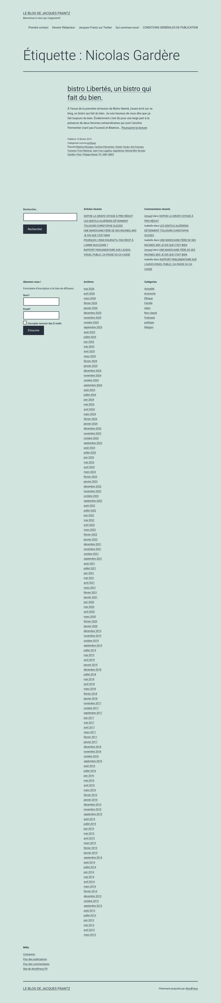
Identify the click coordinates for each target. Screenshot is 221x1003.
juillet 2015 (90, 823)
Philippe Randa (90, 154)
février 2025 (90, 361)
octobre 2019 (91, 640)
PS (100, 154)
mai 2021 (89, 577)
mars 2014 (90, 886)
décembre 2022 (92, 486)
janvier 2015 (91, 852)
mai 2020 (89, 606)
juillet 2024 (90, 394)
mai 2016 (89, 780)
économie (149, 293)
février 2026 (90, 303)
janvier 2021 (91, 597)
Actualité (149, 288)
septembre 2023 (93, 443)
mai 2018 (89, 679)
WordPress (192, 988)
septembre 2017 (93, 712)
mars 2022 (90, 529)
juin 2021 (89, 573)
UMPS (111, 154)
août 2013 (89, 910)
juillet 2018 (90, 674)
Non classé (150, 312)
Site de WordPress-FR (35, 968)
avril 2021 (89, 582)
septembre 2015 (93, 814)
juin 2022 (89, 515)
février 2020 (90, 621)
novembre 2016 (92, 751)
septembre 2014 (93, 857)
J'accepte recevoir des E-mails (42, 323)
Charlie (118, 147)
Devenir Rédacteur (63, 27)
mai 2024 (89, 404)
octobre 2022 (91, 496)
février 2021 (90, 592)
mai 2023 (89, 462)
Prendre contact (38, 27)
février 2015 (90, 847)
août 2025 (89, 332)
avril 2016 (89, 785)
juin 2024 (89, 399)
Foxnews (72, 150)
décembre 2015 (92, 804)
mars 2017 (90, 732)
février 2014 (90, 891)
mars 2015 (90, 843)
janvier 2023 (91, 481)
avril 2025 (89, 351)
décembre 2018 (92, 669)
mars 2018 (90, 688)
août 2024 (89, 389)
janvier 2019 (91, 664)
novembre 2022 (92, 491)
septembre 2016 (93, 761)
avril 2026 (89, 293)
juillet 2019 (90, 650)
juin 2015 (89, 828)
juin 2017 (89, 717)
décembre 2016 (92, 746)
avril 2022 (89, 524)
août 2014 (89, 862)
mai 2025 (89, 346)
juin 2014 (89, 872)
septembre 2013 (93, 905)
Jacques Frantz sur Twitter (95, 27)
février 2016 (90, 794)
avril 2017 (89, 727)
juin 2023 (89, 457)
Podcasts (149, 317)
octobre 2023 (91, 438)
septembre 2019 (93, 645)
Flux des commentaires (36, 964)
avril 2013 (89, 929)
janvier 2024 (91, 423)
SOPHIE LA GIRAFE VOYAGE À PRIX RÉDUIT (108, 215)
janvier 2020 (91, 626)
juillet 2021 (90, 568)
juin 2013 (89, 920)
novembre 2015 (92, 809)
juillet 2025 (90, 336)
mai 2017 (89, 722)
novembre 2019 (92, 635)
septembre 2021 (93, 558)
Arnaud (148, 215)
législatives (118, 150)
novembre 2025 (92, 317)
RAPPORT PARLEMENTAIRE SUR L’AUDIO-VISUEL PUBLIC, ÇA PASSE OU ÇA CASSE (170, 264)
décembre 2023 (92, 428)
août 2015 (89, 819)
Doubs (126, 147)
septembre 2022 (93, 500)
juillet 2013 (90, 915)
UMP (104, 154)
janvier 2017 (91, 741)
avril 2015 (89, 838)
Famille (148, 303)
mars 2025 (90, 356)
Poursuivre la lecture (134, 127)
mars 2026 (90, 298)
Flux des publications (35, 959)
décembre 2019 (92, 630)
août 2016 (89, 765)
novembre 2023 (92, 433)
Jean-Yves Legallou (102, 150)
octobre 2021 (91, 553)
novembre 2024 (92, 375)
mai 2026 (89, 288)
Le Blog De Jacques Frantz (46, 13)
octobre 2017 (91, 708)
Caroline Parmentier (104, 147)
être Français (137, 147)
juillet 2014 (90, 867)
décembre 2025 (92, 312)
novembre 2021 (92, 549)
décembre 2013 (92, 896)
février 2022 (90, 534)
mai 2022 (89, 520)
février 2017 (90, 737)
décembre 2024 (92, 370)
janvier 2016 (91, 799)
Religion (148, 327)
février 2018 (90, 693)
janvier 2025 (91, 365)
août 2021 (89, 563)
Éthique (148, 298)
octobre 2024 (91, 380)
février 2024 (90, 418)
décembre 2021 (92, 544)
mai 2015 (89, 833)
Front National (84, 150)
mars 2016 (90, 790)
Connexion (29, 954)
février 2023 (90, 476)
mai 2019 (89, 655)
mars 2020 (90, 616)
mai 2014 (89, 876)
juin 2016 (89, 775)
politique (91, 143)
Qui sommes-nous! (127, 27)
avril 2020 (89, 611)
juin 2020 (89, 602)
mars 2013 (90, 934)
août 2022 (89, 505)
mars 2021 (90, 587)
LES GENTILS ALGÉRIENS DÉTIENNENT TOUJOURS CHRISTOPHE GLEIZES (166, 230)
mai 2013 (89, 925)
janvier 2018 (91, 698)
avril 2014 (89, 881)
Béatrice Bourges (84, 147)
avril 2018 (89, 683)
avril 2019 (89, 659)
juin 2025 (89, 341)
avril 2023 (89, 467)
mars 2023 (90, 471)
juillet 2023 (90, 452)
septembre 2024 (93, 385)
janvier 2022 (91, 539)
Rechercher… (30, 209)
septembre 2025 (93, 327)
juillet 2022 (90, 510)
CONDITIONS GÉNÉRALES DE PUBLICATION (170, 27)
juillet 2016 (90, 770)
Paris (78, 154)
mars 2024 (90, 414)
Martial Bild (131, 150)
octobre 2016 (91, 756)
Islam (147, 308)
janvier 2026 (91, 308)
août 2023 (89, 447)
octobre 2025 (91, 322)
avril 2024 (89, 409)
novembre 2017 (92, 703)
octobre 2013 (91, 900)
